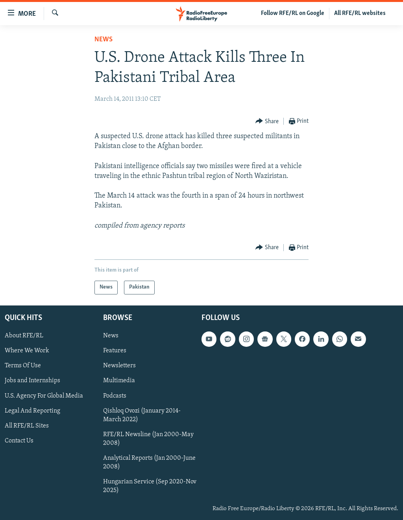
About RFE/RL (24, 336)
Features (114, 351)
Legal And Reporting (32, 411)
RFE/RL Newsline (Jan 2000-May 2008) (148, 438)
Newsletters (119, 366)
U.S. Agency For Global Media (44, 395)
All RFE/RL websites (360, 13)
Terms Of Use (23, 366)
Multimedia (119, 381)
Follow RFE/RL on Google (292, 13)
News (103, 39)
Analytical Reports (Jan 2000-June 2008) (149, 462)
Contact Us (19, 441)
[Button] (267, 121)
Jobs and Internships (32, 381)
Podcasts (114, 395)
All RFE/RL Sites (27, 426)
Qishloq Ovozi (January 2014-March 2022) (142, 415)
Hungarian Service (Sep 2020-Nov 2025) (149, 486)
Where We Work (27, 351)
